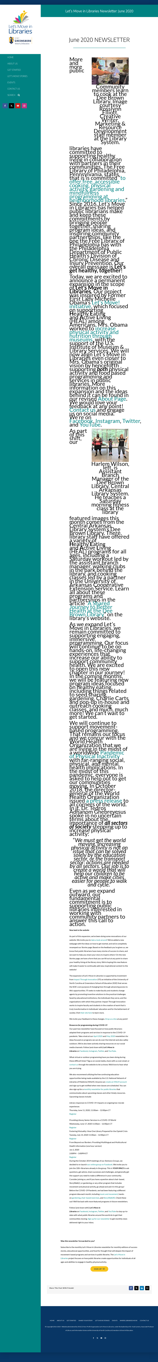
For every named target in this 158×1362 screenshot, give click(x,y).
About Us (60, 1320)
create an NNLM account (116, 1082)
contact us (73, 1064)
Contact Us (144, 1320)
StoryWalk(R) (109, 1198)
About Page (112, 398)
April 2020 (97, 1036)
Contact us (82, 409)
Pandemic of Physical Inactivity (96, 754)
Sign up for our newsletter (99, 1219)
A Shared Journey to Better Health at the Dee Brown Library (91, 609)
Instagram (107, 420)
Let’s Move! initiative (94, 304)
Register (72, 1114)
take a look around (99, 940)
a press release (104, 800)
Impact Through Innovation (85, 979)
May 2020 (110, 1036)
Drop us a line (111, 1019)
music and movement (109, 1194)
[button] (20, 95)
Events (114, 1320)
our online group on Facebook (99, 1164)
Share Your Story (86, 1320)
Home (52, 1320)
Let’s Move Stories (102, 1320)
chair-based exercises (90, 1198)
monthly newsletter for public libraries (100, 1089)
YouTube (90, 424)
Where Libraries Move (128, 1320)
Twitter (131, 420)
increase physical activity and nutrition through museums (94, 334)
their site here (86, 1013)
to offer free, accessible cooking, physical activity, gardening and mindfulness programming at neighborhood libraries (97, 188)
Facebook (81, 420)
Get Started (71, 1320)
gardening (76, 1198)
